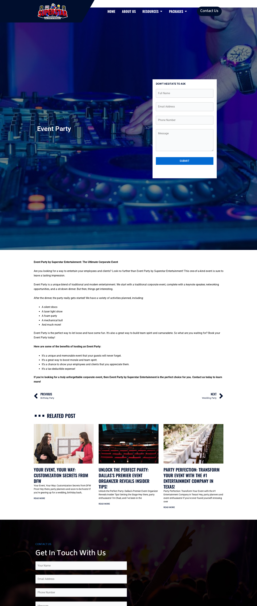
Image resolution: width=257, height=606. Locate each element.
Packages (178, 11)
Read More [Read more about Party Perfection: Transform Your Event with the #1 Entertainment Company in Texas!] (169, 507)
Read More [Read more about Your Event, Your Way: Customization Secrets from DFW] (39, 498)
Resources (152, 11)
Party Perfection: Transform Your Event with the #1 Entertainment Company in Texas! (192, 478)
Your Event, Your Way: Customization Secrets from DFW (61, 475)
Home (111, 11)
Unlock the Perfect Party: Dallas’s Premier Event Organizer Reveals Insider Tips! (124, 478)
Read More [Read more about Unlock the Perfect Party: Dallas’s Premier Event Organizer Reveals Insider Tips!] (104, 504)
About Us (129, 11)
